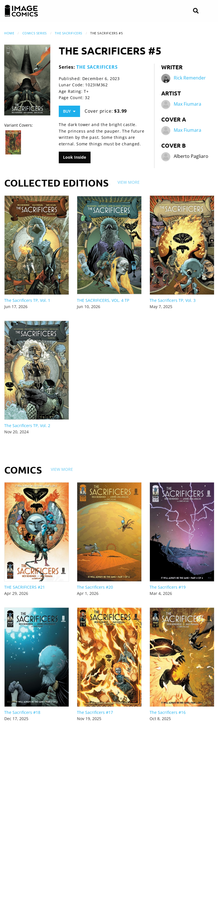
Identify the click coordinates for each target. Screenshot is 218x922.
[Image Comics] (21, 11)
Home (9, 33)
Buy (69, 111)
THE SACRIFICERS (68, 33)
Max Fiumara (187, 104)
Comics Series (34, 33)
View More (129, 182)
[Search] (195, 11)
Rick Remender (190, 78)
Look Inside (74, 157)
